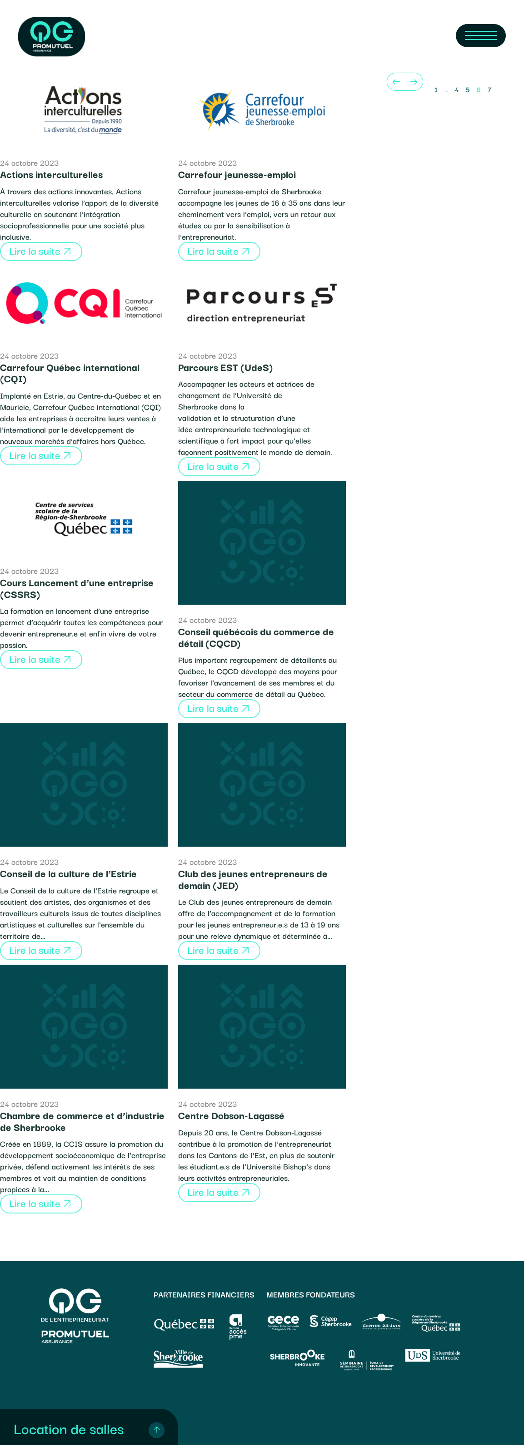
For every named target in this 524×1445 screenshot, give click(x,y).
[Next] (414, 82)
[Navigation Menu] (481, 35)
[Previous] (396, 82)
